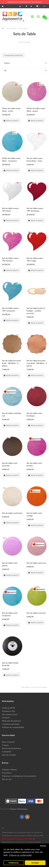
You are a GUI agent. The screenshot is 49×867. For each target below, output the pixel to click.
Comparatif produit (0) (13, 55)
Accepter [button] (35, 863)
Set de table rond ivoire (12, 513)
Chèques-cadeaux (9, 769)
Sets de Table (22, 28)
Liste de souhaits (9, 755)
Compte (5, 745)
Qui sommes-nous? (10, 714)
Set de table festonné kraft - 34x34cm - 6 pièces (11, 363)
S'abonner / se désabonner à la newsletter (19, 776)
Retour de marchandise (11, 748)
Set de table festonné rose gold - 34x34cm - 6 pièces (37, 363)
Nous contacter (8, 742)
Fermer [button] (43, 846)
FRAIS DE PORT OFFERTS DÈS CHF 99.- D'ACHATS (24, 2)
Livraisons (6, 717)
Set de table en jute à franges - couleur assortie (36, 310)
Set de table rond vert (36, 613)
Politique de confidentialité (13, 727)
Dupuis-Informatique (18, 809)
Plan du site (6, 779)
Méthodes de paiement (11, 721)
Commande (6, 751)
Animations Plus (8, 711)
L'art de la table (11, 28)
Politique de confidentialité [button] (20, 855)
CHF (45, 6)
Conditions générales (10, 724)
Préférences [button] (14, 863)
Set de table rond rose (36, 563)
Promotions (6, 773)
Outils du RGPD (8, 708)
